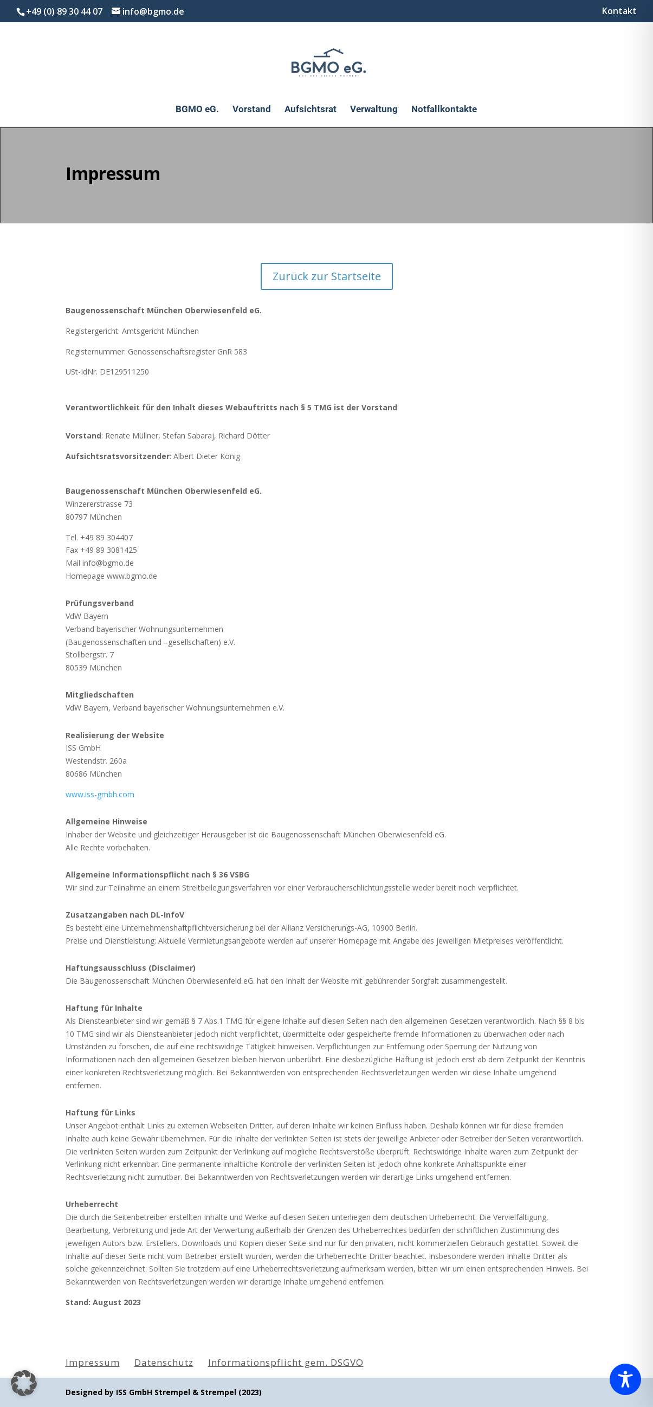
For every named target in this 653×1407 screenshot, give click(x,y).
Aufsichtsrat (311, 109)
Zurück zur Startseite (327, 276)
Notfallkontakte (444, 109)
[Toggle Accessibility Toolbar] (625, 1379)
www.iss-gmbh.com (100, 794)
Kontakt (619, 12)
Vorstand (251, 109)
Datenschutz (163, 1362)
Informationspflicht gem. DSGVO (286, 1362)
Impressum (93, 1362)
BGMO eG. (197, 109)
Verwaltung (374, 109)
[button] (24, 1383)
